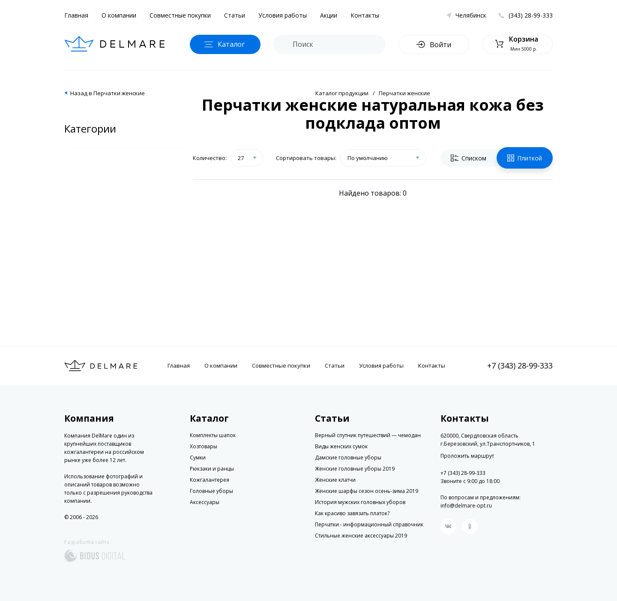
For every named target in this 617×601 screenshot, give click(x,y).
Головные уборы (211, 491)
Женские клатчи (335, 479)
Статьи (234, 15)
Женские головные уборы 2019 (355, 468)
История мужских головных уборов (360, 502)
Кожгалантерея (209, 479)
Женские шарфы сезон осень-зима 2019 (366, 491)
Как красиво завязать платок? (352, 513)
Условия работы (282, 15)
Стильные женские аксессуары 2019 (361, 535)
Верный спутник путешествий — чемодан (368, 435)
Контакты (364, 15)
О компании (119, 15)
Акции (328, 15)
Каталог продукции (341, 93)
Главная (76, 15)
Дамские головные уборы (348, 457)
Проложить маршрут (467, 456)
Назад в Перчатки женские (107, 93)
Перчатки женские (404, 93)
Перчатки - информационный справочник (369, 524)
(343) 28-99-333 (531, 15)
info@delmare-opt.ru (466, 505)
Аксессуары (204, 502)
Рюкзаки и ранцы (212, 468)
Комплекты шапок (213, 435)
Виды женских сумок (341, 446)
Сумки (198, 457)
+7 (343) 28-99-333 (520, 365)
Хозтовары (203, 446)
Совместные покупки (180, 15)
